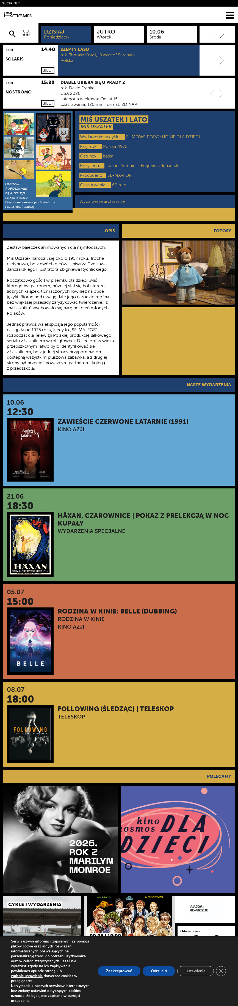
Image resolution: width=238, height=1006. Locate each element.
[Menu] (230, 15)
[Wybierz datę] (26, 34)
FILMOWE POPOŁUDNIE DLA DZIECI (163, 136)
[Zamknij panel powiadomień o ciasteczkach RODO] (221, 971)
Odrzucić (159, 971)
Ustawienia (196, 971)
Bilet (47, 70)
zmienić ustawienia (27, 976)
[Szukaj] (12, 34)
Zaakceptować (119, 971)
